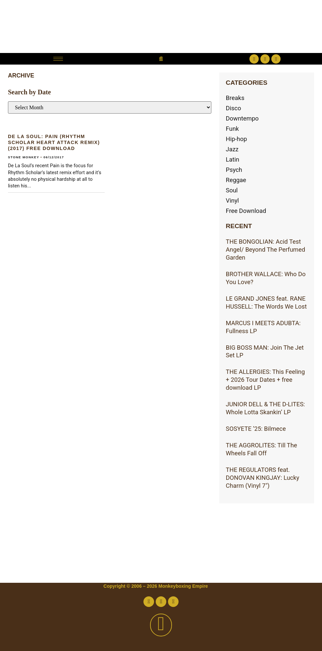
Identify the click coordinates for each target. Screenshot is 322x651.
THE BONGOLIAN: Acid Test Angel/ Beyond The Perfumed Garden (265, 249)
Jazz (232, 149)
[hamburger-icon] (58, 58)
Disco (233, 108)
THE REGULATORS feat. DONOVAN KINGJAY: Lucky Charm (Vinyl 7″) (262, 477)
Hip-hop (236, 138)
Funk (232, 128)
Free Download (246, 210)
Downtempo (242, 118)
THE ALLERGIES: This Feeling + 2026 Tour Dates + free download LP (265, 379)
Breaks (235, 97)
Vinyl (232, 200)
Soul (232, 190)
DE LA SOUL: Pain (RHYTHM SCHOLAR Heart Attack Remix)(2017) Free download (54, 142)
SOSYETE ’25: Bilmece (256, 428)
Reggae (236, 179)
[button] (161, 59)
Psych (234, 169)
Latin (233, 159)
